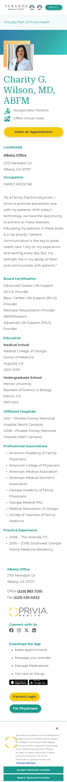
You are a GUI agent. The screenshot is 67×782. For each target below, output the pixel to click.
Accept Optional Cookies (33, 769)
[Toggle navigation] (54, 7)
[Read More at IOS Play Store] (18, 682)
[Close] (57, 728)
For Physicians (25, 708)
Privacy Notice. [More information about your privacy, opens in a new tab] (26, 762)
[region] (33, 752)
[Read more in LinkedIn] (34, 631)
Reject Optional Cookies (33, 777)
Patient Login (24, 697)
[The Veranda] (23, 7)
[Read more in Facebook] (12, 631)
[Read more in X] (27, 631)
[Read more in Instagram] (19, 631)
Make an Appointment (33, 132)
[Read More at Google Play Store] (38, 682)
